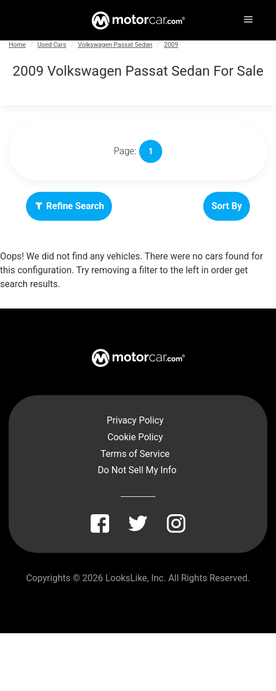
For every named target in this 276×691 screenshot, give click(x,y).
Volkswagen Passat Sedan (115, 45)
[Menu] (247, 17)
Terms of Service (135, 453)
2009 (171, 45)
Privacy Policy (135, 420)
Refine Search (69, 205)
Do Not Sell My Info (137, 470)
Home (17, 45)
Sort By (226, 205)
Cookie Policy (135, 437)
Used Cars (52, 45)
